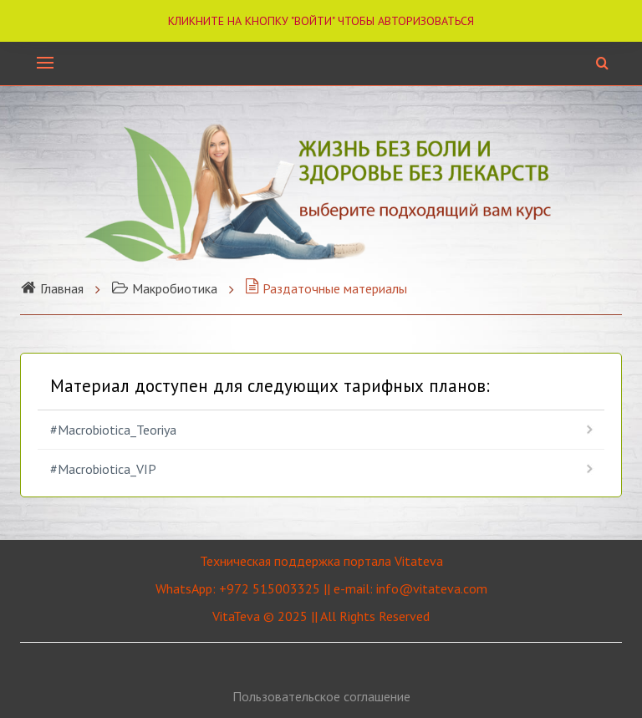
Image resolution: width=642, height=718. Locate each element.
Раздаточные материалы (326, 288)
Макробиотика (164, 288)
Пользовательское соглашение (321, 696)
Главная (52, 288)
